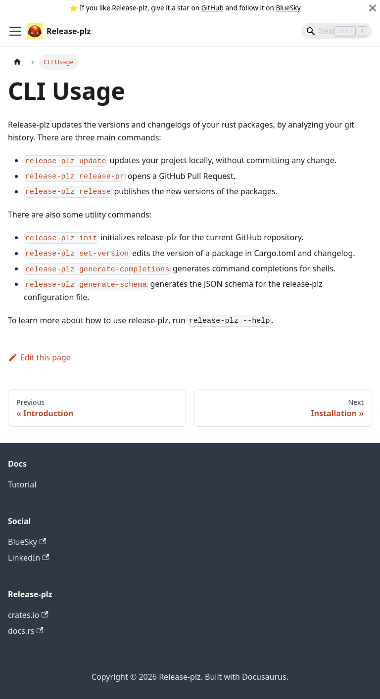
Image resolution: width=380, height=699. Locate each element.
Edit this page (39, 357)
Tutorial (22, 484)
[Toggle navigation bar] (15, 31)
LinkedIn (28, 557)
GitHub (212, 7)
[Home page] (17, 61)
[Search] (336, 31)
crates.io (28, 615)
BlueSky (288, 7)
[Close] (372, 8)
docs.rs (26, 630)
